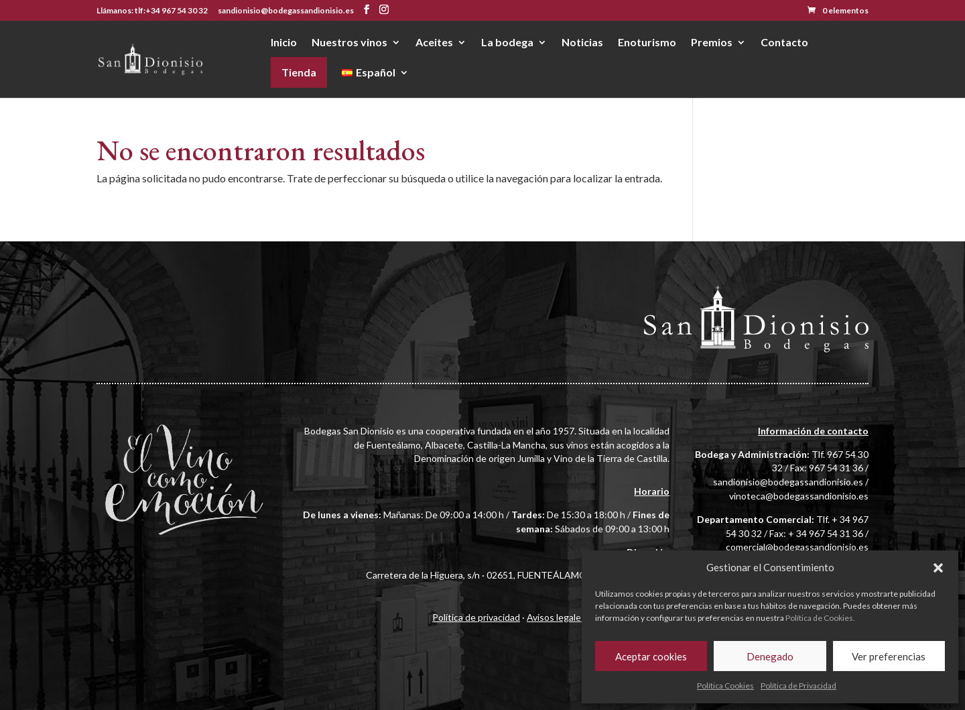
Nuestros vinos (349, 43)
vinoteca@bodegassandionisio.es (798, 495)
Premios (711, 43)
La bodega (507, 43)
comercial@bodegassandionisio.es (797, 546)
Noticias (582, 43)
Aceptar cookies (651, 656)
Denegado (770, 656)
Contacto (784, 43)
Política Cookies (725, 686)
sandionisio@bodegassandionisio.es (788, 481)
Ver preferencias (888, 656)
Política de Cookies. (820, 618)
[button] (938, 568)
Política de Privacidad (798, 686)
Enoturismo (647, 43)
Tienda (298, 72)
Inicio (284, 43)
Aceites (434, 43)
